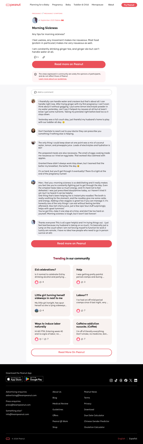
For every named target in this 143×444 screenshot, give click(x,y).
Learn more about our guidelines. (53, 79)
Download (89, 410)
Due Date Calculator (94, 416)
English (121, 439)
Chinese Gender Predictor (96, 422)
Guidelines (58, 410)
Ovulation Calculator (94, 427)
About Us (57, 392)
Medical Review (60, 404)
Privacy (87, 404)
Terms (87, 398)
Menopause (97, 5)
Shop (55, 427)
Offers (55, 416)
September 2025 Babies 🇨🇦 (52, 20)
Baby (68, 5)
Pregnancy (57, 5)
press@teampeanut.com (18, 405)
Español (133, 439)
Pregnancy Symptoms (53, 13)
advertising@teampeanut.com (21, 396)
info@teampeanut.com (17, 415)
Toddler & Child (81, 5)
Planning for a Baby (39, 5)
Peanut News (90, 392)
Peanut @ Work (60, 422)
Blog (55, 398)
